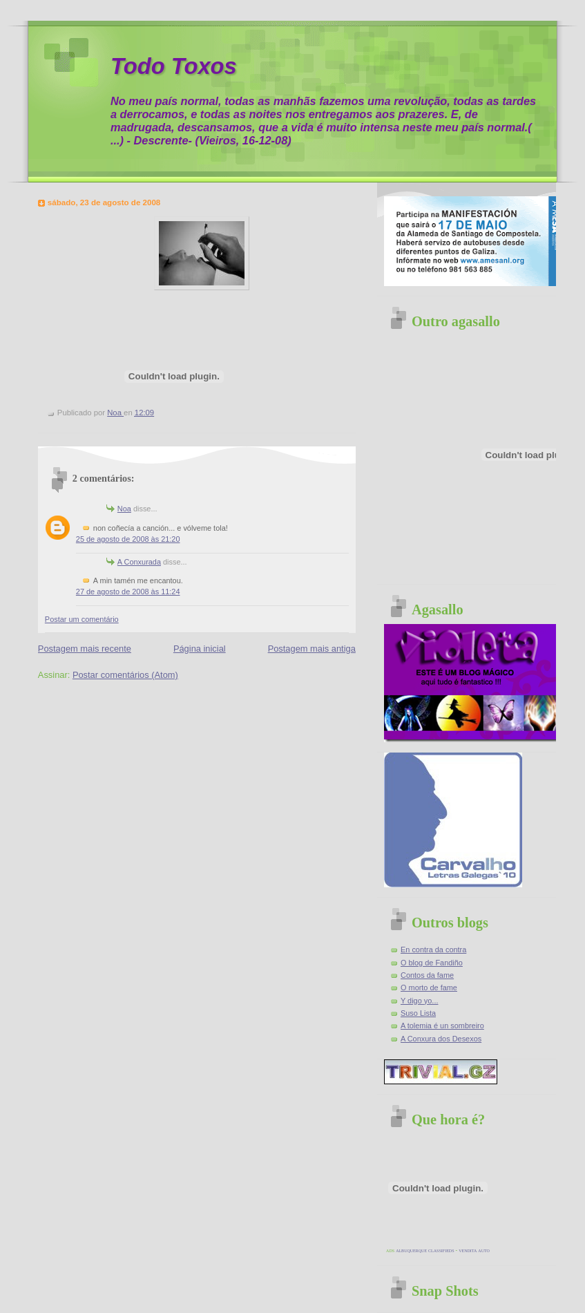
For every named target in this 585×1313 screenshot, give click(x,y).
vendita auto (474, 1250)
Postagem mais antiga (312, 648)
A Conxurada (139, 562)
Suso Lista (418, 1013)
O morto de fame (429, 987)
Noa (124, 508)
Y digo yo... (419, 1000)
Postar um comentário (82, 619)
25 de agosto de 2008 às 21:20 (128, 539)
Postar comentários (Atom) (125, 675)
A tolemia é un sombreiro (442, 1025)
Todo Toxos (174, 66)
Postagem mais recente (84, 648)
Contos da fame (427, 975)
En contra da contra (433, 949)
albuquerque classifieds (425, 1250)
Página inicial (199, 648)
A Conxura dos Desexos (441, 1039)
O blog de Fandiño (432, 962)
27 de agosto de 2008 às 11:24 (128, 591)
